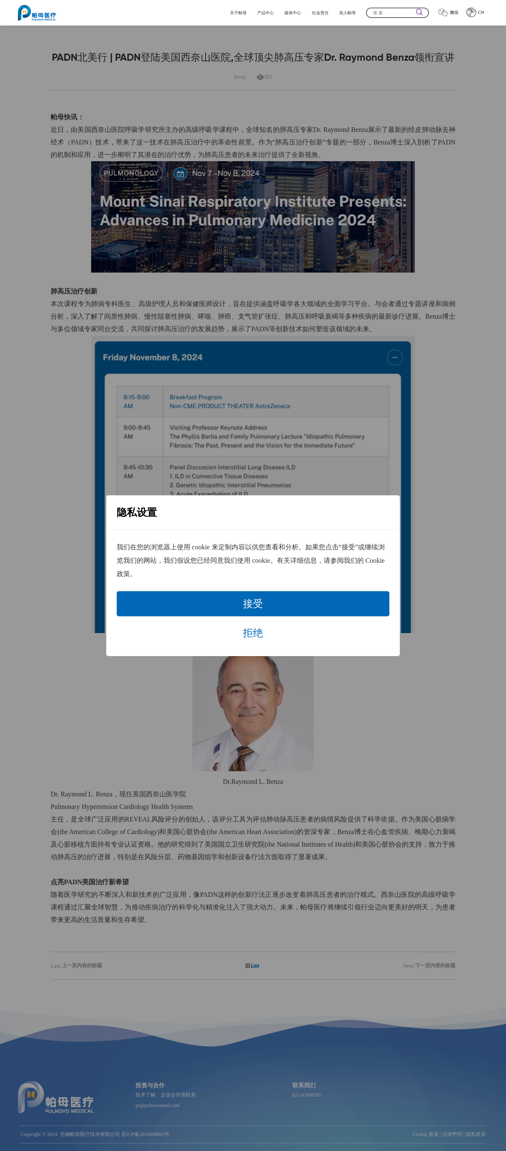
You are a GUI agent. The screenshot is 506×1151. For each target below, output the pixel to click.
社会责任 (320, 12)
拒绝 (253, 633)
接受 (253, 603)
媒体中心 (292, 12)
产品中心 (265, 12)
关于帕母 (238, 12)
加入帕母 (347, 12)
